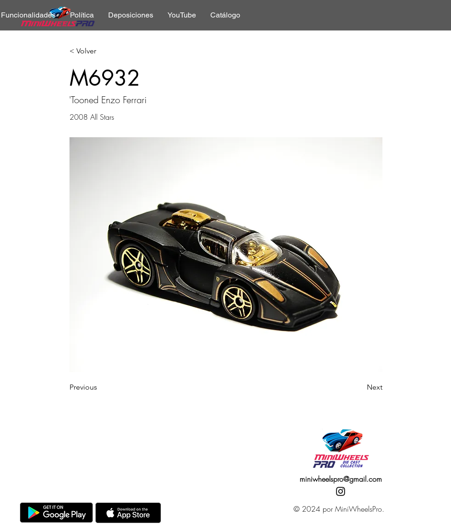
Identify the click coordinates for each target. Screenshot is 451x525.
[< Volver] (99, 51)
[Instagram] (341, 491)
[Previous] (99, 387)
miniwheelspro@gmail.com (341, 479)
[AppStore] (128, 512)
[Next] (359, 387)
